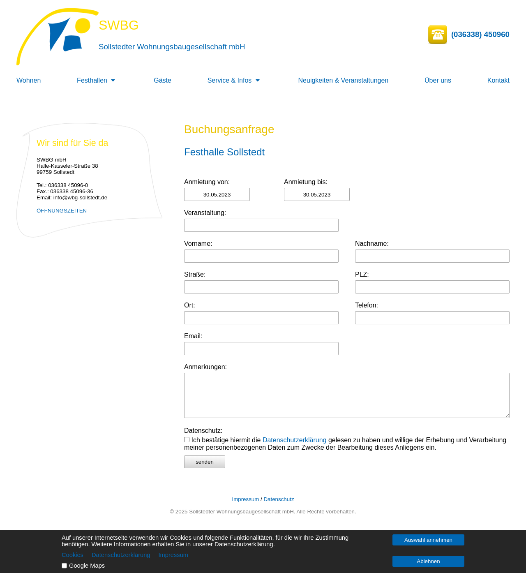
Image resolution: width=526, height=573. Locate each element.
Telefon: (366, 305)
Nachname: (372, 243)
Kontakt (498, 80)
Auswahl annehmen (428, 540)
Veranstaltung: (205, 212)
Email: (193, 336)
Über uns (437, 80)
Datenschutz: (203, 430)
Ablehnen (428, 561)
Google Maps (87, 565)
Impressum (245, 499)
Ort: (189, 305)
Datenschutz (278, 499)
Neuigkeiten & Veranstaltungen (343, 80)
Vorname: (198, 243)
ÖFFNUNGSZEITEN (62, 211)
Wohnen (28, 80)
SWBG (119, 25)
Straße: (194, 274)
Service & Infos (230, 80)
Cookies (72, 555)
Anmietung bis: (306, 181)
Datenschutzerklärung (295, 440)
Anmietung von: (207, 181)
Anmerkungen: (205, 366)
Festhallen (92, 80)
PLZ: (362, 274)
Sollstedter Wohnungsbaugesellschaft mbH (172, 46)
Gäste (162, 80)
